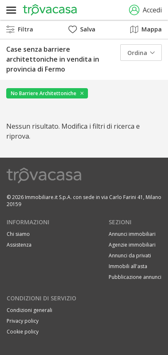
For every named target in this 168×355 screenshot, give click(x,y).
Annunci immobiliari (132, 233)
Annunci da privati (130, 255)
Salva (81, 29)
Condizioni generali (29, 310)
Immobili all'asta (128, 266)
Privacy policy (23, 320)
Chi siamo (18, 233)
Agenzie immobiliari (132, 244)
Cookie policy (23, 331)
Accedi (145, 10)
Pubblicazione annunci (135, 277)
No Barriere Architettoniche (43, 93)
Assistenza (19, 244)
